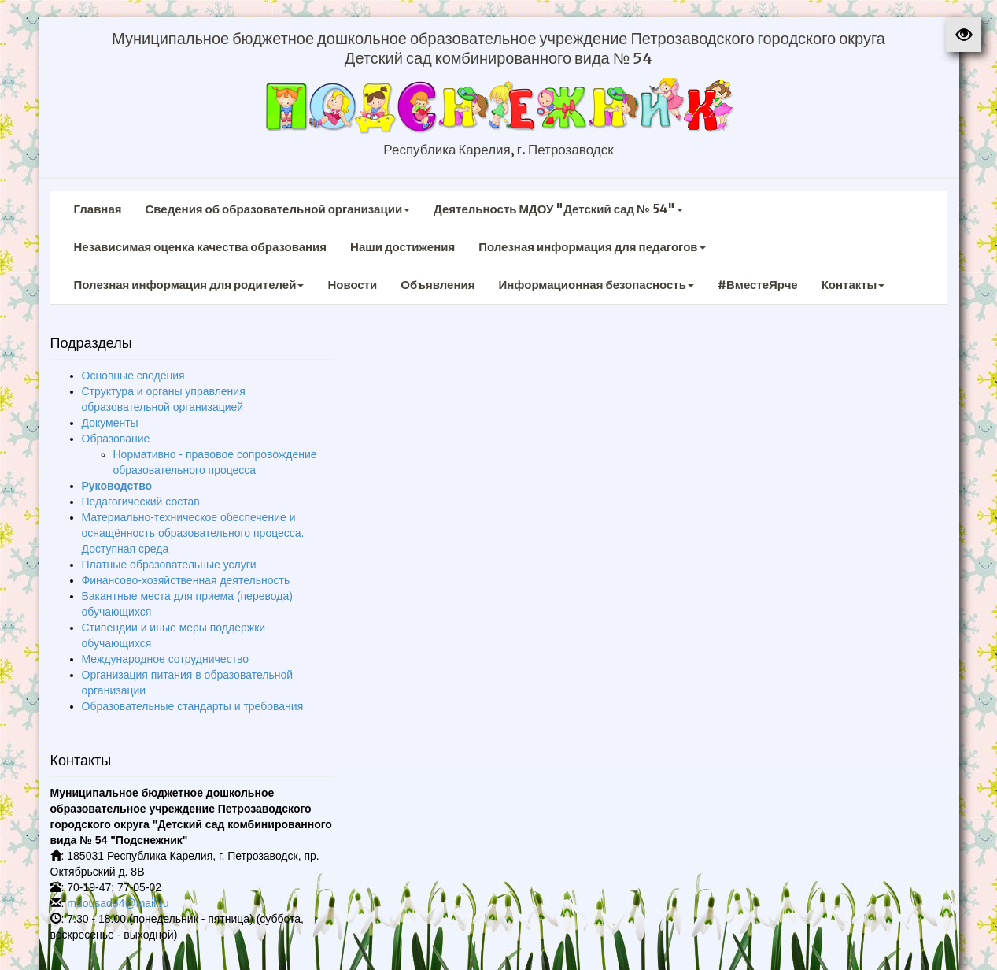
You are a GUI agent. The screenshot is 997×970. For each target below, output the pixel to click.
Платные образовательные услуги (169, 564)
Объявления (437, 284)
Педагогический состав (141, 501)
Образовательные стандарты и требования (193, 706)
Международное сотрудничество (165, 659)
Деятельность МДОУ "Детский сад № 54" (558, 209)
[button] (963, 34)
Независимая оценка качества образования (200, 246)
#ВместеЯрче (758, 284)
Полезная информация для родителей (189, 284)
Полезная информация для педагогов (591, 246)
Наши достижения (402, 246)
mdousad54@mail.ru (117, 903)
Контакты (853, 284)
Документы (110, 423)
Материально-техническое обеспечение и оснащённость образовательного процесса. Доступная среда (193, 533)
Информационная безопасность (596, 284)
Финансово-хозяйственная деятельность (186, 580)
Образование (116, 438)
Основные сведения (133, 375)
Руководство (117, 485)
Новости (352, 284)
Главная (98, 209)
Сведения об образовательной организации (278, 209)
